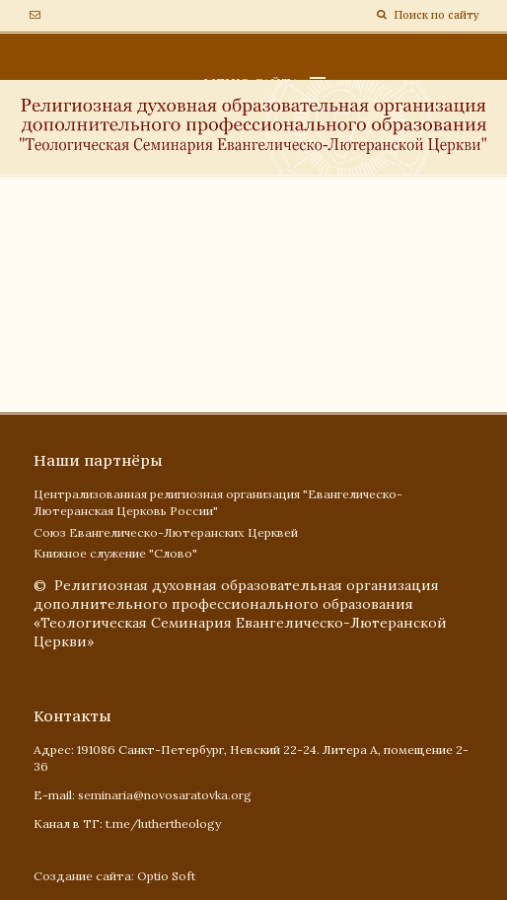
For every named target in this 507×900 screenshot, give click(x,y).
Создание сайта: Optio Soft (114, 875)
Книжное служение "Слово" (115, 553)
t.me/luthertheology (163, 823)
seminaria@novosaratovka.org (165, 795)
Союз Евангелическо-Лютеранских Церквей (166, 532)
